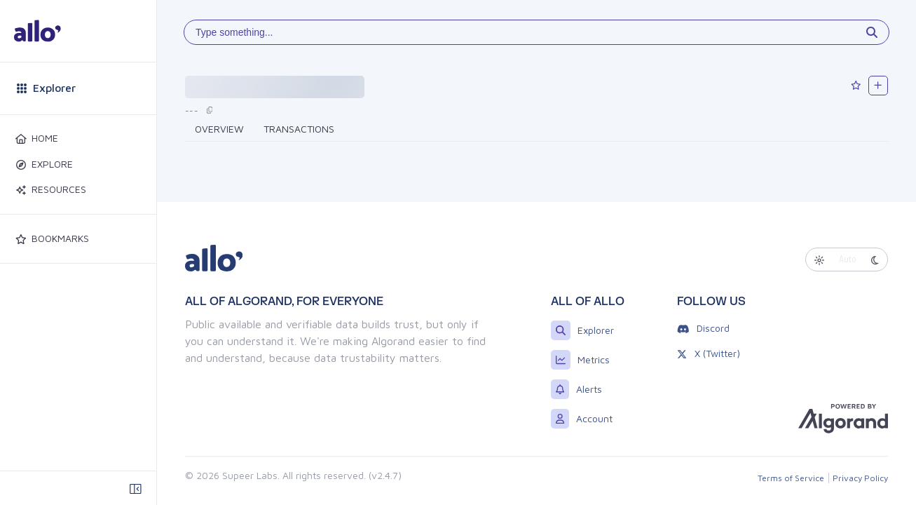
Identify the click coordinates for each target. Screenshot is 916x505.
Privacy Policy (860, 478)
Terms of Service (791, 478)
